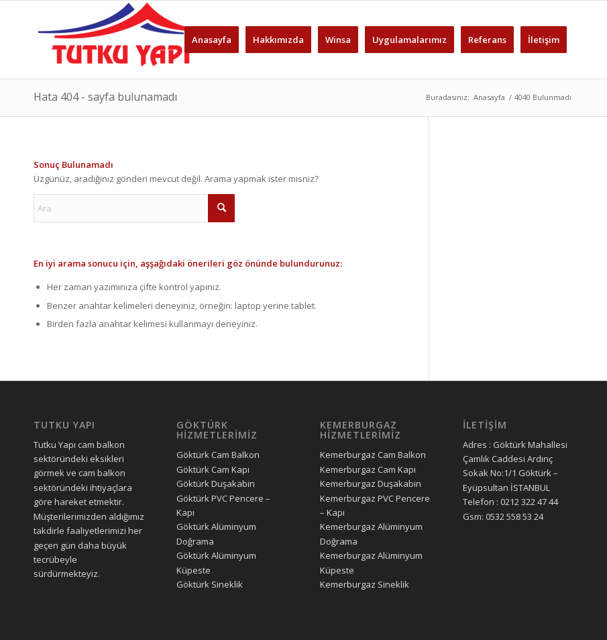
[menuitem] (211, 40)
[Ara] (134, 208)
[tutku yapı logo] (122, 40)
